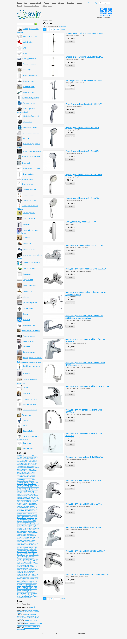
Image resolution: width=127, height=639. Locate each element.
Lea (30, 527)
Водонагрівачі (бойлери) (30, 98)
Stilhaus (32, 566)
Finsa (26, 495)
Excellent (19, 493)
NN (31, 537)
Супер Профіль (34, 596)
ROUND (34, 553)
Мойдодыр (25, 595)
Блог (26, 3)
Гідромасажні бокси (30, 127)
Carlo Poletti (25, 475)
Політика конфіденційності (32, 6)
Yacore (23, 587)
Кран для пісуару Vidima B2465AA (80, 222)
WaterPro (24, 584)
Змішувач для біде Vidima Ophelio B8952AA (85, 551)
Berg (23, 470)
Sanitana (19, 558)
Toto (32, 572)
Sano (24, 558)
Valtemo (19, 578)
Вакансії (19, 6)
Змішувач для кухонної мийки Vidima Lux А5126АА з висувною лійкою (84, 317)
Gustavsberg (33, 504)
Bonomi (24, 472)
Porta (28, 546)
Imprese (30, 513)
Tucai (32, 575)
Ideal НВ (31, 512)
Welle (27, 586)
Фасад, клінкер (28, 431)
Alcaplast (25, 459)
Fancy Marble (33, 493)
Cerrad (32, 478)
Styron (30, 568)
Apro (30, 460)
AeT (18, 457)
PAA (18, 541)
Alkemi (33, 459)
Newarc (33, 535)
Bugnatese (28, 473)
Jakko (28, 518)
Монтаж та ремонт (28, 341)
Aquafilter (35, 460)
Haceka (22, 506)
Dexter (31, 485)
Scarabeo (25, 559)
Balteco (37, 467)
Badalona (29, 466)
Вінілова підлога (28, 87)
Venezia (32, 578)
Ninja (25, 537)
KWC (25, 525)
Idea (35, 510)
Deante (24, 485)
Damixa (19, 485)
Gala (32, 497)
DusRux (27, 488)
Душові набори (28, 174)
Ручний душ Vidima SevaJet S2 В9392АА (83, 175)
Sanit (32, 556)
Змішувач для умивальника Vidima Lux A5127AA (87, 386)
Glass (29, 500)
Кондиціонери (28, 280)
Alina (29, 459)
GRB (30, 503)
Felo (27, 494)
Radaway (26, 549)
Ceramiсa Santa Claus (23, 478)
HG (34, 507)
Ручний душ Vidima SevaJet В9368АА (82, 151)
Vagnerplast (26, 577)
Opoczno (19, 540)
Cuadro (30, 484)
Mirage (36, 532)
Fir (32, 495)
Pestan (32, 543)
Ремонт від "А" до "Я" (35, 3)
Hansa (27, 506)
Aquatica (30, 461)
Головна (19, 3)
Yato (26, 587)
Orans (28, 540)
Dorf (29, 487)
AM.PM (24, 460)
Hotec (33, 509)
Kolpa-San (33, 522)
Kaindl (24, 519)
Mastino (19, 532)
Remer (19, 552)
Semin (27, 562)
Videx (18, 581)
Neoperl (28, 535)
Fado (24, 493)
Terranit (33, 571)
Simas (22, 563)
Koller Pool (23, 522)
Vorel (28, 583)
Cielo (23, 479)
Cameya (19, 475)
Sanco (25, 556)
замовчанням (54, 26)
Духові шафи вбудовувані (32, 151)
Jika (36, 518)
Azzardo (23, 466)
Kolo (28, 522)
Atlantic (35, 463)
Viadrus (37, 580)
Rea (32, 550)
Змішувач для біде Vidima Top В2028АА (83, 527)
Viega (26, 581)
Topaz (19, 572)
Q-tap (35, 547)
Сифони (25, 387)
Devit (27, 485)
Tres (18, 575)
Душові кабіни (27, 163)
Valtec (36, 577)
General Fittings (25, 498)
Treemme (20, 574)
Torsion (26, 572)
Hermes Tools (29, 507)
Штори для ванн (27, 448)
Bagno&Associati (26, 467)
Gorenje (34, 501)
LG (18, 529)
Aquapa (25, 461)
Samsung (20, 556)
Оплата (54, 3)
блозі (32, 607)
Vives (22, 583)
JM (18, 519)
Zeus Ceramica (21, 589)
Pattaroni (19, 543)
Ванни (25, 53)
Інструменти (27, 237)
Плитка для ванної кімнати (32, 358)
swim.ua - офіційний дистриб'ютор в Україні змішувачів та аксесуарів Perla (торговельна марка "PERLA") (28, 617)
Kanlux (36, 519)
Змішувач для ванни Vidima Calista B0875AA (85, 269)
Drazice (33, 487)
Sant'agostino (30, 558)
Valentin (32, 577)
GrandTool (25, 503)
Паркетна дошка (29, 352)
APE (27, 460)
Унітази (25, 420)
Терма (19, 597)
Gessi (18, 500)
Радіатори (26, 373)
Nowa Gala (24, 538)
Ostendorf (33, 540)
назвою (64, 26)
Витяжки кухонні (28, 81)
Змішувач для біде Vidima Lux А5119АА (83, 480)
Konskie (19, 524)
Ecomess (22, 490)
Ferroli (34, 494)
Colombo (31, 481)
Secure (19, 562)
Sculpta (30, 561)
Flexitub (19, 497)
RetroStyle (24, 552)
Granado (19, 503)
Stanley (32, 565)
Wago (32, 583)
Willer (18, 587)
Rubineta (35, 555)
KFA (34, 521)
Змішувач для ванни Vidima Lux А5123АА (84, 245)
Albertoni (19, 459)
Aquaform (20, 461)
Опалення (26, 346)
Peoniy (25, 543)
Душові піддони (27, 179)
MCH (27, 532)
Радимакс (34, 595)
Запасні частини (28, 195)
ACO (32, 456)
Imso (33, 513)
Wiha (35, 586)
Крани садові (27, 291)
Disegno (36, 485)
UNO (35, 575)
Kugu (22, 525)
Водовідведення (28, 92)
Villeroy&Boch (33, 581)
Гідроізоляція (27, 122)
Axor (34, 464)
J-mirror (31, 516)
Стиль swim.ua (27, 393)
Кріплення (26, 297)
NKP (28, 537)
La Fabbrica (30, 525)
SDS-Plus (35, 561)
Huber (22, 510)
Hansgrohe (32, 506)
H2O (18, 506)
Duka (37, 487)
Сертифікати (70, 3)
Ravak (25, 550)
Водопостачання (29, 103)
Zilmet (28, 589)
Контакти (79, 3)
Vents (36, 578)
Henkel (23, 507)
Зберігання (61, 3)
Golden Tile (28, 501)
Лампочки (26, 320)
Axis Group (29, 464)
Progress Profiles (22, 547)
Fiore (29, 495)
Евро (28, 604)
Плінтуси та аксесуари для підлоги (30, 362)
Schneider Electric (22, 561)
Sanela (29, 556)
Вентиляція (27, 69)
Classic (33, 479)
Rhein (29, 552)
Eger (26, 490)
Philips (36, 543)
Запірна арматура (29, 200)
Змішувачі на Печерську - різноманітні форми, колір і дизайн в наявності (28, 611)
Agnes (22, 457)
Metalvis (31, 532)
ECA (35, 488)
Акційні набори (28, 42)
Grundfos (23, 504)
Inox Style (34, 515)
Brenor (19, 473)
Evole (32, 491)
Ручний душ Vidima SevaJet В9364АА (82, 127)
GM (18, 501)
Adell (35, 456)
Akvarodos (34, 457)
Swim (34, 568)
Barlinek (19, 469)
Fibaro (19, 495)
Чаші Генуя (27, 443)
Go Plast (22, 501)
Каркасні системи (29, 249)
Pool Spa (33, 544)
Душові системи (27, 184)
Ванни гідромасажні (29, 59)
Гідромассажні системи (30, 133)
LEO (24, 528)
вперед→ (63, 29)
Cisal (29, 479)
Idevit (35, 512)
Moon (18, 535)
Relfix (35, 550)
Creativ (36, 482)
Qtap (18, 549)
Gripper (34, 503)
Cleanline (20, 481)
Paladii (27, 541)
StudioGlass (24, 568)
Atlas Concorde (21, 464)
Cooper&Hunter (21, 482)
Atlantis (22, 456)
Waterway (30, 584)
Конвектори (27, 274)
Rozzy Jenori (29, 555)
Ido (18, 513)
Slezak (30, 563)
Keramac (19, 521)
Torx (29, 572)
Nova (18, 538)
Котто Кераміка (32, 593)
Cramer (32, 482)
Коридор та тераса (29, 285)
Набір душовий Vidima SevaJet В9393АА (83, 80)
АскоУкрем (28, 592)
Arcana (35, 461)
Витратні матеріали (30, 75)
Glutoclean (35, 500)
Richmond (34, 552)
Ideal (18, 512)
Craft (27, 482)
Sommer (19, 565)
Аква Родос (20, 590)
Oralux (24, 540)
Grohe (19, 504)
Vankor (24, 578)
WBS (34, 584)
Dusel (23, 488)
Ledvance (20, 528)
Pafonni (22, 541)
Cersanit (19, 479)
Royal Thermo (21, 555)
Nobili (33, 537)
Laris (23, 527)
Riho (18, 553)
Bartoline (24, 469)
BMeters (34, 470)
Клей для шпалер (29, 268)
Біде (24, 48)
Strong (19, 568)
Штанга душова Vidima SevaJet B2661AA (84, 57)
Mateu (24, 532)
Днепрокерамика (22, 593)
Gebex (19, 498)
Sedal (23, 562)
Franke (28, 497)
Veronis (27, 580)
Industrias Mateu (22, 515)
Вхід (96, 3)
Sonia (24, 565)
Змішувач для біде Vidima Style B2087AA (84, 457)
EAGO (32, 488)
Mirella (24, 534)
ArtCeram (23, 463)
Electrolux (31, 490)
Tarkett (36, 569)
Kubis (18, 525)
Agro (25, 457)
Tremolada (31, 574)
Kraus (28, 524)
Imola (25, 513)
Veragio (22, 580)
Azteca (19, 466)
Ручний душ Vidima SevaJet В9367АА (82, 198)
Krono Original (34, 524)
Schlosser (35, 559)
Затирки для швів (29, 213)
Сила (27, 596)
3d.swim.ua (28, 456)
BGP (26, 470)
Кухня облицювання (30, 302)
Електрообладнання (30, 189)
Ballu (32, 467)
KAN (33, 519)
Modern (33, 534)
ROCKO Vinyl (27, 553)
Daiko (34, 484)
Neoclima (23, 535)
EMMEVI (19, 491)
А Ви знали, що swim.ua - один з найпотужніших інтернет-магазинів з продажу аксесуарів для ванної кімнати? (29, 625)
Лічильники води (29, 325)
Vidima (50, 20)
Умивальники (26, 415)
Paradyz (31, 541)
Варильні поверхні (29, 64)
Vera (18, 580)
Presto (32, 546)
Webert (19, 586)
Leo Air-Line (29, 528)
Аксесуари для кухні (30, 36)
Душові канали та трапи (31, 168)
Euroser (28, 491)
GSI (28, 504)
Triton (29, 575)
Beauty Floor (31, 469)
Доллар (24, 604)
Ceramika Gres (30, 476)
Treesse (25, 574)
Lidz (20, 529)
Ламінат (25, 314)
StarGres (19, 566)
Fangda (19, 494)
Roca (21, 553)
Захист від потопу (29, 218)
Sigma (31, 562)
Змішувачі (26, 224)
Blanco (30, 470)
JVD (20, 519)
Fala (27, 493)
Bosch (28, 472)
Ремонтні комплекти (30, 379)
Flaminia (35, 495)
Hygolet (31, 510)
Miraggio (19, 534)
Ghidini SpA (24, 500)
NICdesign (20, 537)
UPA (18, 577)
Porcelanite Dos (21, 546)
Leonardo (36, 528)
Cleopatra (25, 481)
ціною (60, 26)
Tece (18, 571)
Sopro (28, 565)
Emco (36, 490)
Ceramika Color (21, 476)
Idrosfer (21, 513)
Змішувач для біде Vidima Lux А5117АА (83, 504)
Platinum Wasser (26, 544)
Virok (18, 583)
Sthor (27, 566)
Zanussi (35, 587)
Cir (26, 479)
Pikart (18, 544)
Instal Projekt (21, 516)
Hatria (19, 507)
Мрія (29, 595)
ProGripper (30, 547)
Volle (25, 583)
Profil (35, 546)
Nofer (37, 537)
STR (36, 566)
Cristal (25, 484)
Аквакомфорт (28, 590)
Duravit (19, 488)
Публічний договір (47, 6)
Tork (22, 572)
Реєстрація (91, 3)
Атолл (33, 592)
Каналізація (27, 243)
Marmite (27, 531)
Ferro (30, 494)
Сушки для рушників (29, 404)
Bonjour (19, 472)
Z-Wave (30, 587)
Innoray (29, 515)
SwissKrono (30, 569)
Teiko (21, 571)
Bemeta (19, 470)
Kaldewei (28, 519)
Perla (28, 543)
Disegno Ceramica (22, 487)
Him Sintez (28, 509)
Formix (24, 497)
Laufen (27, 527)
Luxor (29, 529)
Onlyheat (31, 538)
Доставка (46, 3)
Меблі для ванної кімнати (31, 331)
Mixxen (29, 534)
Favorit (24, 494)
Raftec (31, 549)
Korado (24, 524)
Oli (28, 538)
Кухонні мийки (28, 308)
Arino (18, 463)
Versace (32, 580)
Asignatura (29, 463)
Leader (34, 527)
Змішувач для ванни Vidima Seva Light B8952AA (87, 574)
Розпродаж (21, 383)
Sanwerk (19, 559)
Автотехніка (33, 589)
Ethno (24, 491)
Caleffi (34, 473)
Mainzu (23, 531)
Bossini (33, 472)
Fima (22, 495)
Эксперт (28, 597)
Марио (19, 595)
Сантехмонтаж (21, 596)
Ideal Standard (24, 512)
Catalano (32, 475)
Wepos (31, 586)
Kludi (18, 522)
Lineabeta (25, 529)
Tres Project (23, 575)
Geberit (36, 497)
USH (21, 577)
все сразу (56, 29)
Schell (30, 559)
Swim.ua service (22, 569)
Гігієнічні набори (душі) (31, 116)
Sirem (26, 563)
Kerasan (30, 521)
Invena (27, 516)
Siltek (34, 562)
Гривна (19, 604)
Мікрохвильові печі (29, 336)
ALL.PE (19, 460)
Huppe (27, 510)
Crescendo (20, 484)
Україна (23, 597)
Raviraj (29, 550)
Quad (22, 549)
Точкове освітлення (30, 410)
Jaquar (32, 518)
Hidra (22, 509)
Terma (29, 571)
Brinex (23, 473)
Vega (27, 578)
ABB (18, 456)
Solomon (35, 563)
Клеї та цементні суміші (31, 262)
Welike (23, 586)
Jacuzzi (24, 518)
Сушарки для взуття (30, 399)
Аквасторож (20, 592)
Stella (24, 566)
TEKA (25, 571)
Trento (36, 574)
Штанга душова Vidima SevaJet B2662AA (84, 33)
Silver (18, 563)
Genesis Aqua (35, 498)
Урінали (24, 425)
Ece (18, 490)
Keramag (25, 521)
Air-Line (29, 457)
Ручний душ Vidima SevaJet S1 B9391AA (83, 104)
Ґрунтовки (26, 138)
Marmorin (33, 531)
